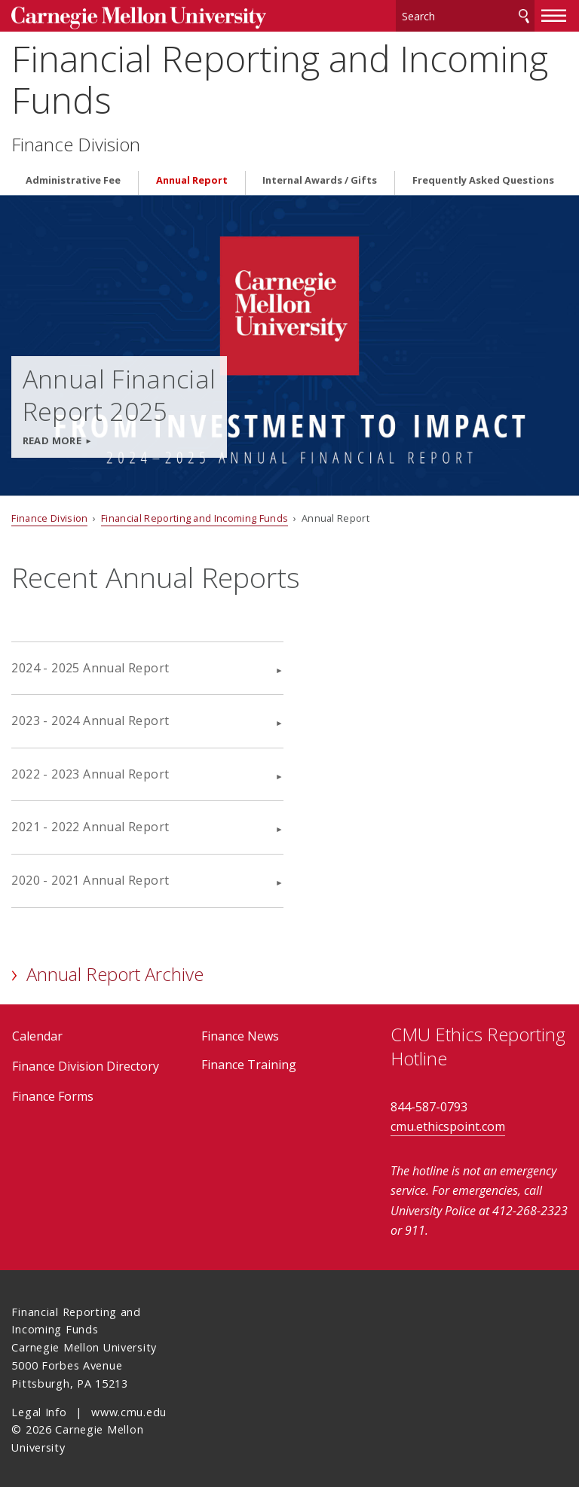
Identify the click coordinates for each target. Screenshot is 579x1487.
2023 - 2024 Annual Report (90, 718)
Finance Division (75, 142)
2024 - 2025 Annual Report (90, 665)
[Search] (465, 14)
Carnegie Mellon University (124, 16)
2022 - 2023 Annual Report (90, 771)
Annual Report (192, 178)
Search (524, 14)
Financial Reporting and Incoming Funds (279, 76)
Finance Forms (52, 1094)
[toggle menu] (554, 13)
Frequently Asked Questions (483, 178)
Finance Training (248, 1062)
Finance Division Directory (85, 1064)
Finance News (240, 1033)
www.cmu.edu (129, 1409)
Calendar (37, 1033)
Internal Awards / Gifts (319, 178)
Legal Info (38, 1409)
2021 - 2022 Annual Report (90, 824)
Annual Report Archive (115, 970)
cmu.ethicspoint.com (448, 1124)
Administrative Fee (73, 178)
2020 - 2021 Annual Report (90, 878)
